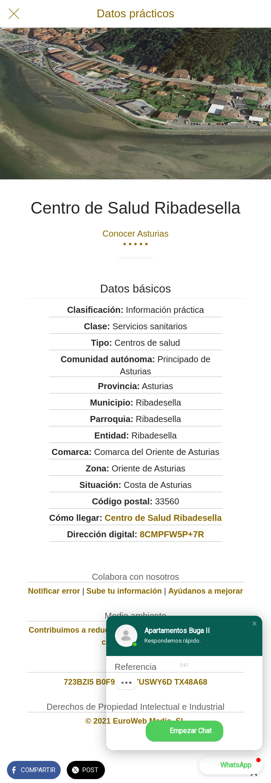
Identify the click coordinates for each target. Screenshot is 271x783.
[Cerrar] (14, 14)
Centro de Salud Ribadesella (163, 518)
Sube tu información (124, 591)
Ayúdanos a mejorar (205, 591)
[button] (254, 623)
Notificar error (54, 591)
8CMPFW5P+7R (172, 534)
